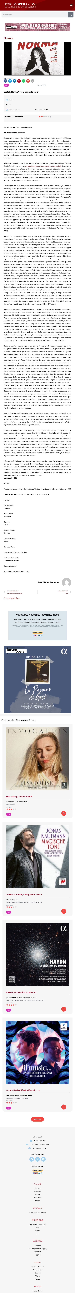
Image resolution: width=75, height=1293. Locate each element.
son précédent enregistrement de (42, 166)
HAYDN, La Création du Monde (20, 992)
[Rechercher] (70, 14)
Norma (8, 105)
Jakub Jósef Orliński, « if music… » (23, 1090)
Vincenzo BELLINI (41, 110)
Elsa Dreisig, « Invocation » (19, 796)
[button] (71, 5)
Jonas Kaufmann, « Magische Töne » (24, 894)
